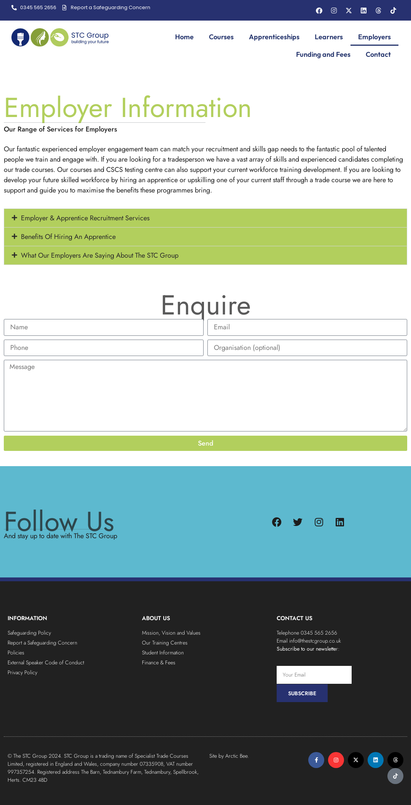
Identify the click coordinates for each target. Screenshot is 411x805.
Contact (378, 54)
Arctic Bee (236, 756)
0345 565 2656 (319, 633)
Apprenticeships (274, 36)
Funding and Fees (323, 54)
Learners (329, 36)
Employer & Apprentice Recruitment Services (85, 219)
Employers (374, 36)
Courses (221, 36)
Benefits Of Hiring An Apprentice (68, 238)
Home (184, 36)
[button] (205, 219)
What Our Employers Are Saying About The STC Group (99, 256)
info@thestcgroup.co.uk (315, 641)
